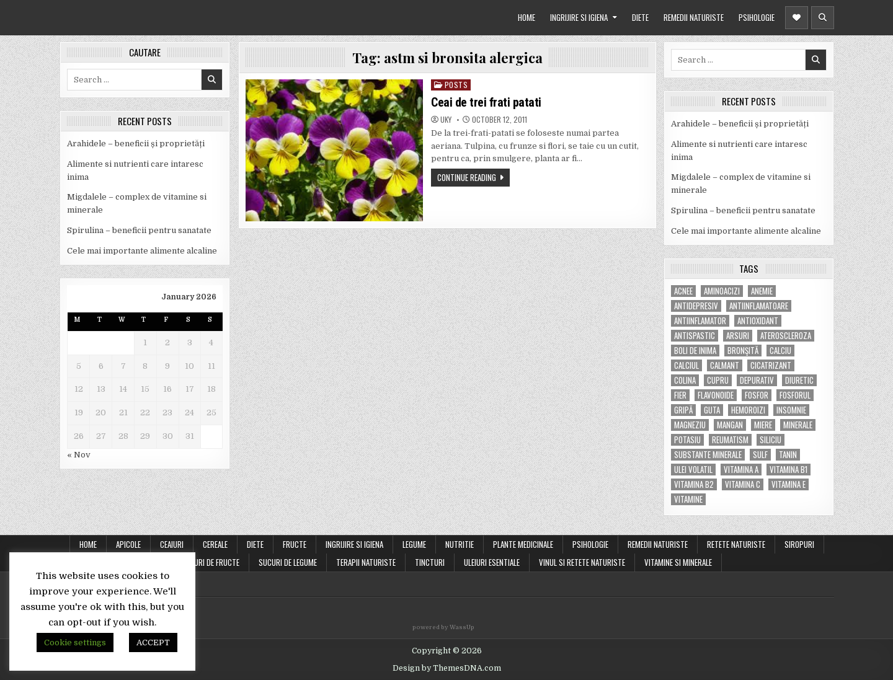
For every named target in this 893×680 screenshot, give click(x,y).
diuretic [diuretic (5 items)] (799, 380)
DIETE (640, 17)
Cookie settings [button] (75, 642)
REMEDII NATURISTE (694, 17)
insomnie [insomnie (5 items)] (791, 410)
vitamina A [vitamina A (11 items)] (741, 469)
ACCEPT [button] (153, 642)
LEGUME (414, 544)
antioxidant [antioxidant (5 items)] (757, 321)
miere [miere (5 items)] (763, 425)
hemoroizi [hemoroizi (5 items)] (748, 410)
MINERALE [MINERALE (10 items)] (797, 425)
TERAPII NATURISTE (366, 562)
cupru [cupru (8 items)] (718, 380)
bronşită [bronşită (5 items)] (742, 350)
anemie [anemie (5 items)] (762, 291)
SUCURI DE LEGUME (288, 562)
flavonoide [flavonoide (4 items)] (716, 395)
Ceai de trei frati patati (486, 102)
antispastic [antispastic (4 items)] (694, 336)
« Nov (79, 454)
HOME (526, 17)
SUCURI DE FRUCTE (210, 562)
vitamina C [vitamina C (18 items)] (742, 484)
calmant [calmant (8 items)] (724, 365)
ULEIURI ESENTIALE (492, 562)
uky (445, 119)
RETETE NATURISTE (736, 544)
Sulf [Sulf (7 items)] (760, 455)
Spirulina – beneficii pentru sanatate (139, 230)
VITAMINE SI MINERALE (678, 562)
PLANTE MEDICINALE (523, 544)
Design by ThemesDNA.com (447, 668)
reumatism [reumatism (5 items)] (730, 440)
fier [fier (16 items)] (680, 395)
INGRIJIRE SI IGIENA (579, 17)
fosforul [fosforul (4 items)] (795, 395)
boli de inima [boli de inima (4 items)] (695, 350)
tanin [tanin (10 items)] (788, 455)
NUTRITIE (459, 544)
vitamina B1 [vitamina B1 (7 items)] (788, 469)
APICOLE (128, 544)
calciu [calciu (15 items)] (780, 350)
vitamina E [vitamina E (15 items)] (788, 484)
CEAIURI (172, 544)
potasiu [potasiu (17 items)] (687, 440)
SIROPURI (799, 544)
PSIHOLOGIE (757, 17)
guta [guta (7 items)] (712, 410)
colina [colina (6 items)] (685, 380)
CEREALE (215, 544)
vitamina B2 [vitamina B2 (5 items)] (694, 484)
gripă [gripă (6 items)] (683, 410)
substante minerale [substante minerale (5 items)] (708, 455)
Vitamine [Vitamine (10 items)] (688, 499)
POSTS (456, 84)
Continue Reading (466, 177)
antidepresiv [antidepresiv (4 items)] (696, 306)
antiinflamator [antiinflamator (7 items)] (700, 321)
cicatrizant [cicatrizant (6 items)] (770, 365)
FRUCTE (294, 544)
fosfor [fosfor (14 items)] (756, 395)
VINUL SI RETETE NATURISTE (582, 562)
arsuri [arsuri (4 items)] (737, 336)
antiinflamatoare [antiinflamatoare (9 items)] (758, 306)
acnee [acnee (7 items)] (683, 291)
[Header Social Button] (796, 17)
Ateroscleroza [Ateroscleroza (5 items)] (785, 336)
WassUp (462, 627)
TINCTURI (430, 562)
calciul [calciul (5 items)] (686, 365)
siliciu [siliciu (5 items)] (770, 440)
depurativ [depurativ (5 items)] (757, 380)
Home (88, 544)
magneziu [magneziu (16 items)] (690, 425)
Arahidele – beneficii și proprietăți (136, 143)
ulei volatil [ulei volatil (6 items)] (693, 469)
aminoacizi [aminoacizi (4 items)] (722, 291)
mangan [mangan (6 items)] (730, 425)
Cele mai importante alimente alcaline (142, 250)
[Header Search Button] (822, 17)
